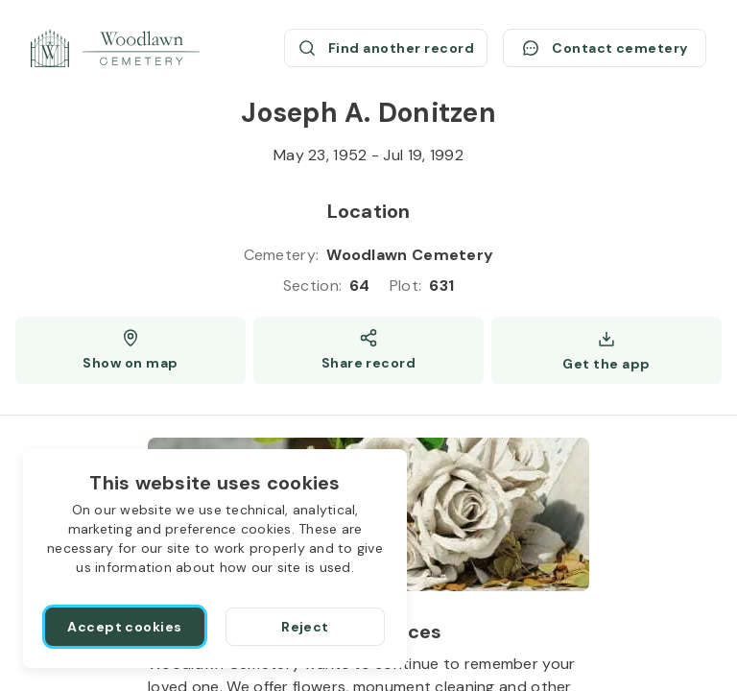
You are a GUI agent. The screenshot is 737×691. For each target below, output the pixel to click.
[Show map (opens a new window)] (130, 350)
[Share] (368, 350)
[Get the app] (606, 350)
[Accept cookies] (124, 627)
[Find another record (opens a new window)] (385, 48)
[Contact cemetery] (604, 48)
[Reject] (305, 627)
